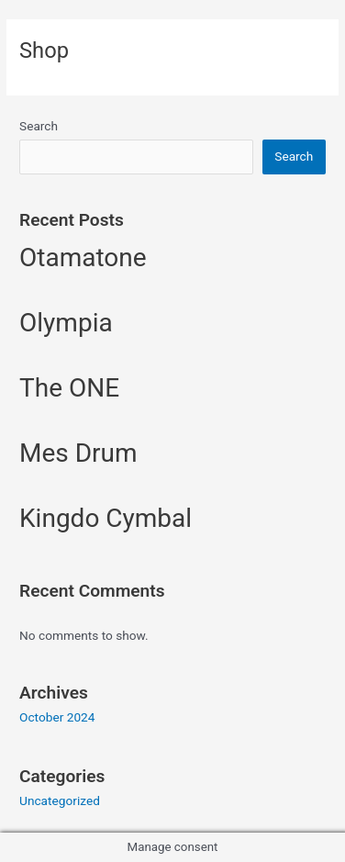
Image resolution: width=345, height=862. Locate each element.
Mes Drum (78, 453)
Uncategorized (59, 800)
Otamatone (83, 257)
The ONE (69, 388)
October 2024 (57, 717)
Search (38, 125)
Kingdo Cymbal (105, 518)
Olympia (66, 323)
